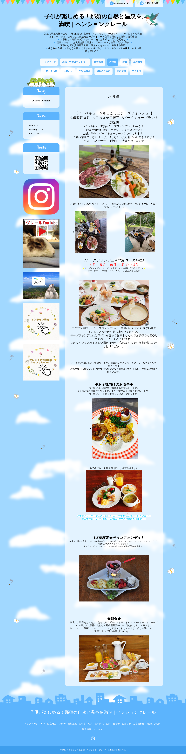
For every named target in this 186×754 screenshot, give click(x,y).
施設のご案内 (103, 71)
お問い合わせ (149, 3)
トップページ (49, 62)
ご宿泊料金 (84, 71)
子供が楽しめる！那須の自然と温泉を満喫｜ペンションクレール (93, 712)
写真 (124, 62)
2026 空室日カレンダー (75, 62)
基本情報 (138, 62)
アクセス (136, 71)
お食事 (112, 62)
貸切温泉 (98, 62)
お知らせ (68, 71)
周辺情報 (121, 71)
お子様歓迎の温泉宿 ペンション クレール (86, 750)
